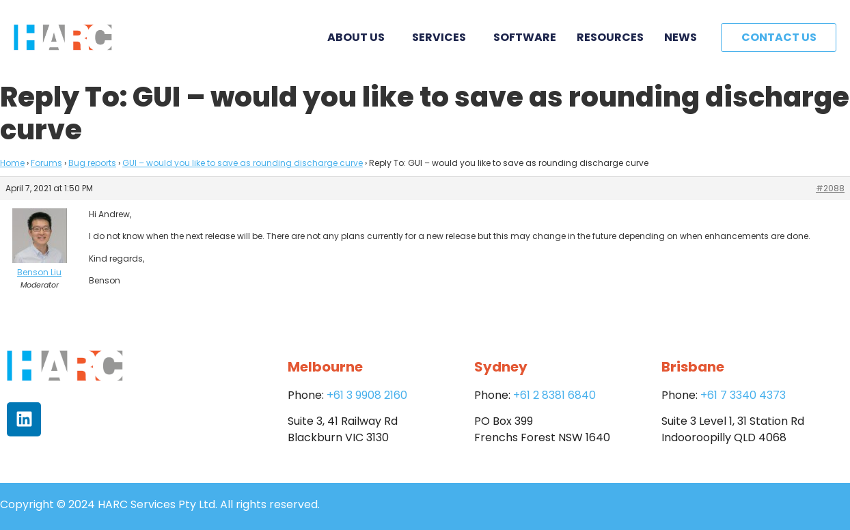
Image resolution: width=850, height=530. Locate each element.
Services (442, 37)
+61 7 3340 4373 (743, 395)
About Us (359, 37)
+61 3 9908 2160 (367, 395)
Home (12, 163)
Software (524, 37)
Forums (46, 163)
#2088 (830, 188)
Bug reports (92, 163)
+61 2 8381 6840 (554, 395)
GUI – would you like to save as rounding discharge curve (242, 163)
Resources (610, 37)
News (680, 37)
